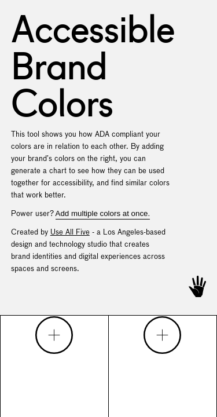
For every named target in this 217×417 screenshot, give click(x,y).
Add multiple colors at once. (103, 213)
